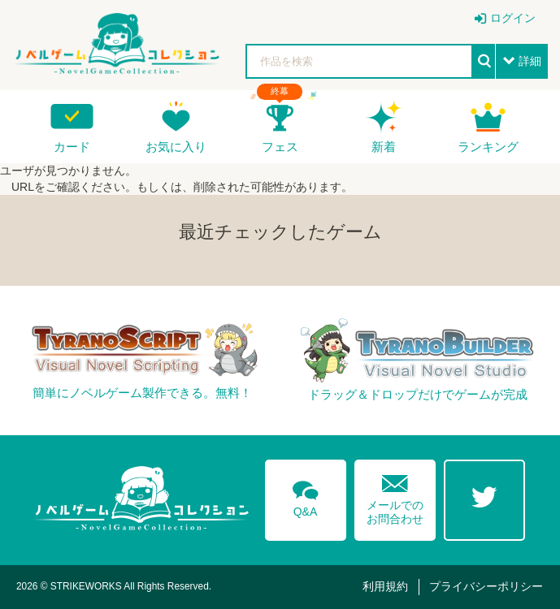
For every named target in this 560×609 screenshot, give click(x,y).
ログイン (513, 17)
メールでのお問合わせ (395, 495)
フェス (280, 146)
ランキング (488, 146)
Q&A (305, 496)
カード (72, 146)
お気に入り (175, 146)
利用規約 (385, 586)
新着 (383, 146)
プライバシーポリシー (486, 586)
